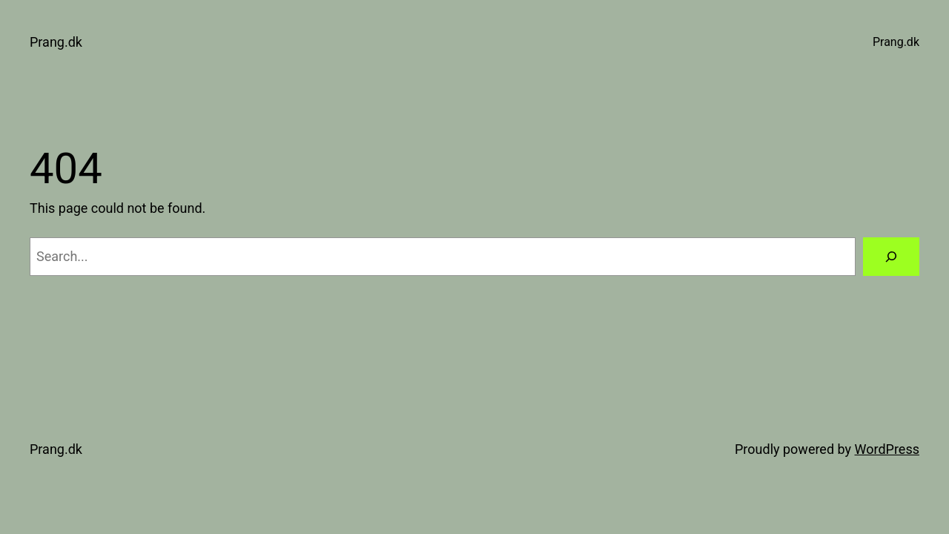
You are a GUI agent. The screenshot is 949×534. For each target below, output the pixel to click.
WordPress (887, 449)
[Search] (891, 256)
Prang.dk (56, 42)
